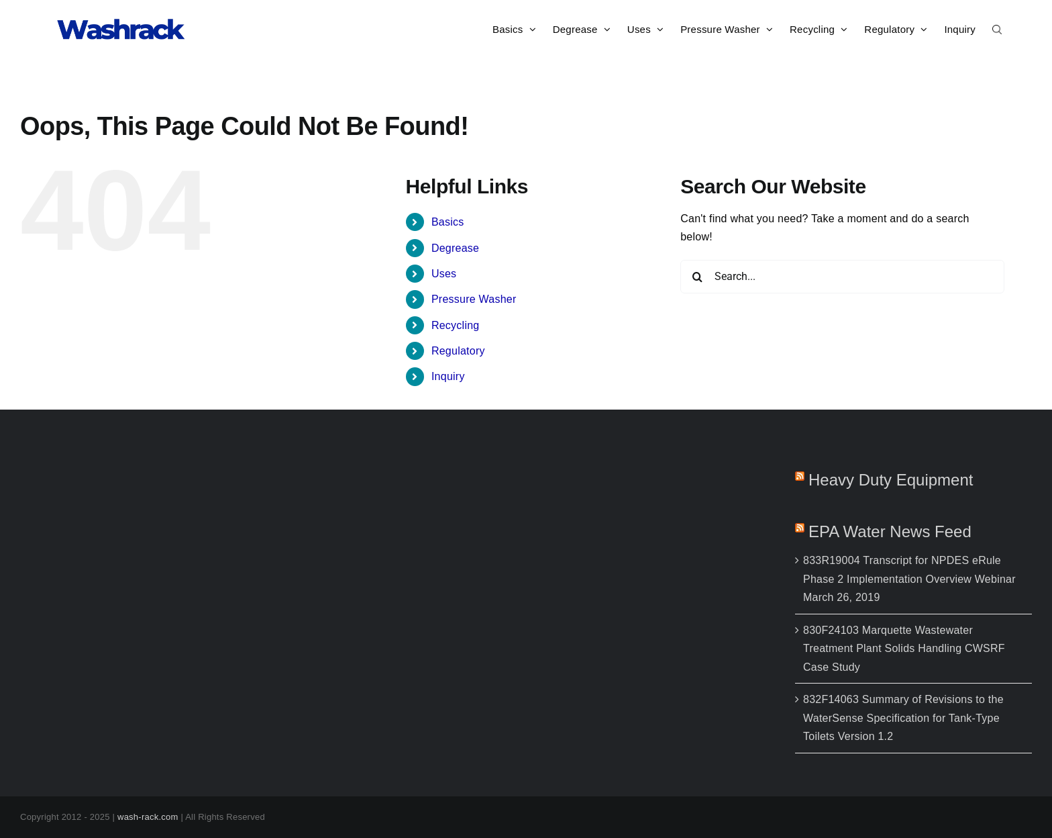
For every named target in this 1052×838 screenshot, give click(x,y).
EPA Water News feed (889, 531)
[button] (997, 28)
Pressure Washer (474, 299)
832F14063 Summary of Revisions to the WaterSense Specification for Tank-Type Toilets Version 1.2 (903, 718)
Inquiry (448, 376)
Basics (447, 222)
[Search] (697, 276)
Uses (443, 273)
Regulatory (458, 351)
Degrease (455, 248)
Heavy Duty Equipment (890, 480)
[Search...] (842, 276)
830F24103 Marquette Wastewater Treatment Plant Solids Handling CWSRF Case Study (904, 648)
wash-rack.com (147, 817)
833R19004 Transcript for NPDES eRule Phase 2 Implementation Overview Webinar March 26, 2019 (909, 579)
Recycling (455, 325)
